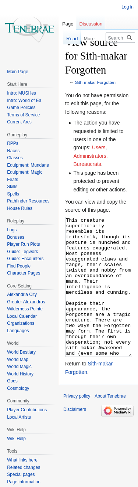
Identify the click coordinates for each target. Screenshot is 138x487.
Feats (12, 179)
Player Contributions (27, 409)
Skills (12, 186)
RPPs (12, 143)
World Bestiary (21, 352)
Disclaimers (74, 437)
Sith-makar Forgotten (95, 82)
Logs (12, 229)
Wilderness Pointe (25, 308)
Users (99, 147)
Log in (127, 7)
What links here (22, 460)
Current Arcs (19, 122)
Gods (12, 381)
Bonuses (15, 237)
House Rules (19, 208)
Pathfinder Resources (28, 201)
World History (20, 374)
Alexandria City (22, 294)
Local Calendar (22, 316)
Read (68, 38)
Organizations (20, 323)
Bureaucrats (87, 164)
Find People (19, 266)
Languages (18, 330)
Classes (15, 157)
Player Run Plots (23, 244)
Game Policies (21, 107)
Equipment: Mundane (28, 165)
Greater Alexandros (26, 301)
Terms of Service (23, 115)
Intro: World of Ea (24, 100)
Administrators (89, 156)
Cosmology (18, 388)
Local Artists (19, 417)
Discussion (90, 24)
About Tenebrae (110, 423)
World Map (17, 359)
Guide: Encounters (25, 258)
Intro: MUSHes (21, 93)
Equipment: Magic (24, 172)
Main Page (17, 71)
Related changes (23, 467)
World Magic (19, 366)
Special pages (21, 474)
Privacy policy (76, 423)
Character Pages (23, 273)
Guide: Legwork (22, 251)
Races (13, 150)
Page (67, 24)
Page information (23, 481)
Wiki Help (16, 438)
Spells (13, 194)
